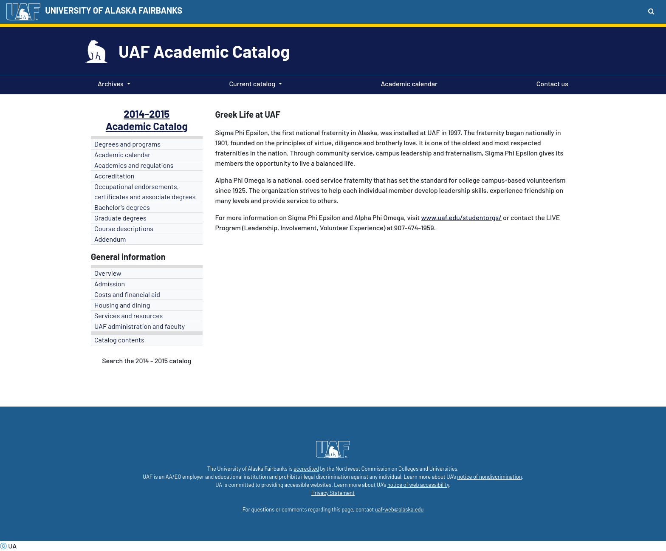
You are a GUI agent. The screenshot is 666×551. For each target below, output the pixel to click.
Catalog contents (119, 340)
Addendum (110, 239)
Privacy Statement (333, 492)
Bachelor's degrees (122, 207)
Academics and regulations (134, 165)
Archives (111, 83)
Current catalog (252, 83)
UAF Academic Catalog (204, 51)
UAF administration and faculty (139, 326)
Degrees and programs (127, 144)
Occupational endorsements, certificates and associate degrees (145, 191)
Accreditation (114, 176)
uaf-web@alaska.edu (399, 509)
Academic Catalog (147, 126)
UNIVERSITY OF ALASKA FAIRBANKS (113, 10)
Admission (109, 284)
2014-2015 (146, 113)
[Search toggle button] (651, 11)
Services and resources (128, 315)
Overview (107, 273)
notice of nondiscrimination (489, 476)
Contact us (550, 83)
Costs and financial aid (127, 294)
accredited (306, 468)
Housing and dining (122, 305)
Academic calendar (408, 83)
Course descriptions (123, 228)
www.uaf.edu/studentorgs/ (461, 217)
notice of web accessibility (418, 484)
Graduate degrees (120, 218)
